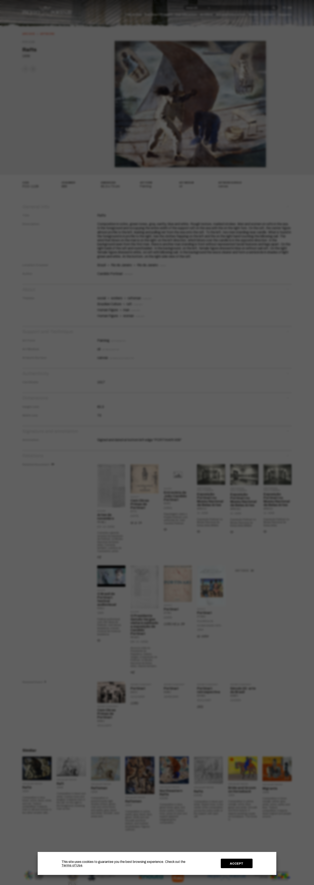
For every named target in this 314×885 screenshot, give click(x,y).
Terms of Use (71, 865)
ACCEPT (236, 863)
